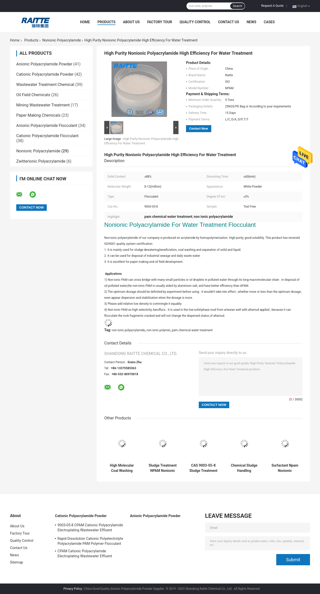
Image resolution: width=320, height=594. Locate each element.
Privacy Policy (73, 589)
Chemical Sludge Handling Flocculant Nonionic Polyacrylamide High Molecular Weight (244, 468)
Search (237, 6)
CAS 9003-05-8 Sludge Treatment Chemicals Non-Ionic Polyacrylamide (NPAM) (204, 468)
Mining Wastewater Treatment (43, 105)
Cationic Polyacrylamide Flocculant (47, 135)
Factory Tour (159, 22)
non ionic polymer (158, 330)
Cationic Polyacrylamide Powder (45, 74)
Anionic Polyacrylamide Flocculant (46, 125)
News (251, 22)
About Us (131, 22)
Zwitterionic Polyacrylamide (40, 161)
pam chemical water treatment (192, 330)
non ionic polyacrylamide (128, 330)
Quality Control (195, 22)
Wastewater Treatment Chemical (45, 84)
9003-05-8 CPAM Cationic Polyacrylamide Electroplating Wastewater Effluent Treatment (90, 528)
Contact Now (198, 128)
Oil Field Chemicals (33, 94)
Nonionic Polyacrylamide (61, 40)
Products (107, 22)
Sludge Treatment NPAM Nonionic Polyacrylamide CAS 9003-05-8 (163, 468)
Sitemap (16, 562)
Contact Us (228, 22)
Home (85, 22)
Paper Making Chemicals (38, 115)
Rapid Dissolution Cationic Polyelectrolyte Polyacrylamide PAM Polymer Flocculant (90, 541)
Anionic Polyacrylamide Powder (44, 64)
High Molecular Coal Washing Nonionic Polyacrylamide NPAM (122, 468)
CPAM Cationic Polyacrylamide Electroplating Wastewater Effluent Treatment (85, 554)
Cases (269, 22)
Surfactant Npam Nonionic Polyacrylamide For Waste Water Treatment (285, 468)
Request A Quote (272, 5)
